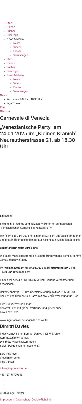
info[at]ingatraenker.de (13, 368)
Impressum (7, 399)
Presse (17, 51)
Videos (17, 47)
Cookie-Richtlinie (42, 399)
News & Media (15, 39)
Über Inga (12, 35)
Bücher (11, 31)
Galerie (11, 27)
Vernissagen (20, 55)
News (16, 43)
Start (9, 23)
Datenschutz (23, 399)
